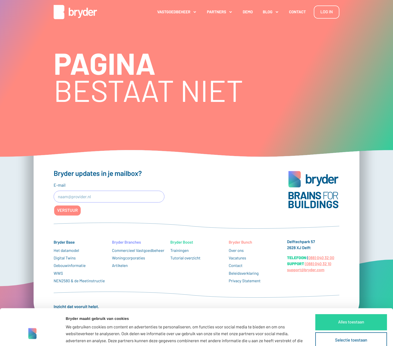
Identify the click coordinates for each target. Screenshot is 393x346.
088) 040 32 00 (321, 257)
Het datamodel (66, 250)
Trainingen (179, 250)
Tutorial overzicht (185, 258)
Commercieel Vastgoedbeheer (138, 250)
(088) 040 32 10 (318, 263)
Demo (248, 12)
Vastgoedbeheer (177, 12)
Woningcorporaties (128, 258)
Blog (271, 12)
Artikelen (120, 265)
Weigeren (351, 330)
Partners (220, 12)
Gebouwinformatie (70, 265)
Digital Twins (65, 258)
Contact (297, 12)
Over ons (236, 250)
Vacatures (237, 258)
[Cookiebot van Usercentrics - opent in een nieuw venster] (32, 336)
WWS (58, 273)
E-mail (59, 185)
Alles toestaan (351, 294)
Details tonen (271, 336)
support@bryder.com (305, 269)
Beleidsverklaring (243, 273)
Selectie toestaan (351, 312)
